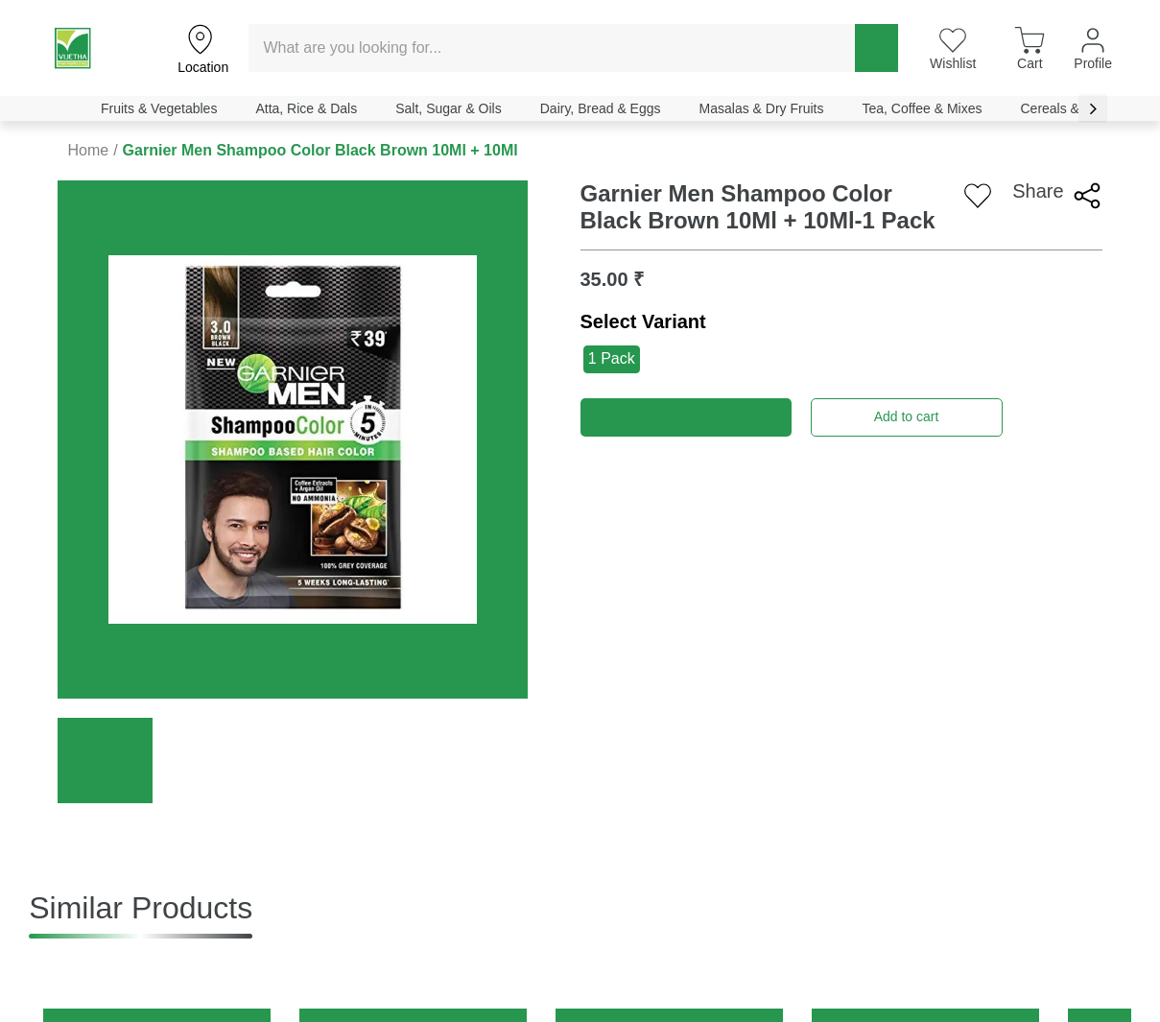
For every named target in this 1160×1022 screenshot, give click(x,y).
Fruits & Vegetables (159, 108)
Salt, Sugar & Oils (448, 108)
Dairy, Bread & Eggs (600, 108)
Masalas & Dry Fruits (761, 108)
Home (87, 150)
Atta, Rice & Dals (306, 108)
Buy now (686, 416)
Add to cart (906, 416)
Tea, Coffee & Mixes (922, 108)
